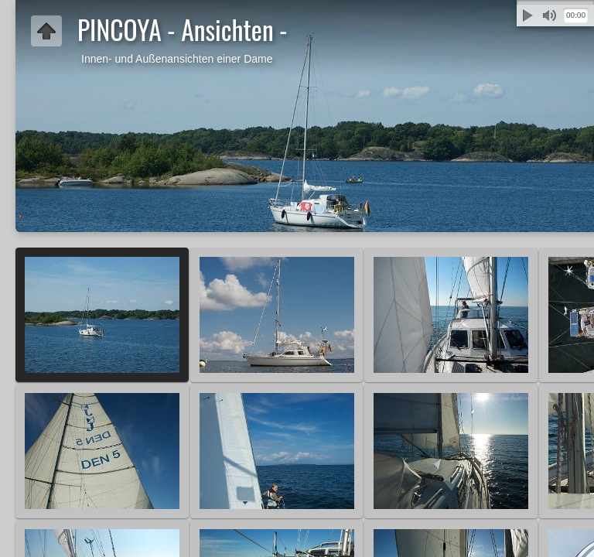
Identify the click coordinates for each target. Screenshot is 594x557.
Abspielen (527, 15)
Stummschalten (549, 15)
